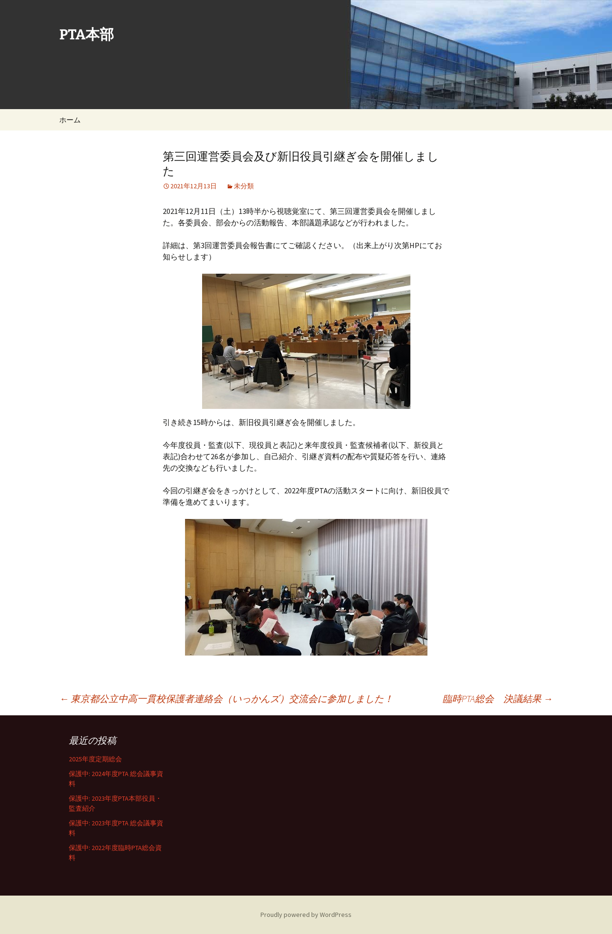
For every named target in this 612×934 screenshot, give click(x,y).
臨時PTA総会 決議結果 (498, 698)
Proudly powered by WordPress (306, 914)
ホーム (70, 119)
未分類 (244, 186)
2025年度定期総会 (95, 759)
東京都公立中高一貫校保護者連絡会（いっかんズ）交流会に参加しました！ (226, 698)
